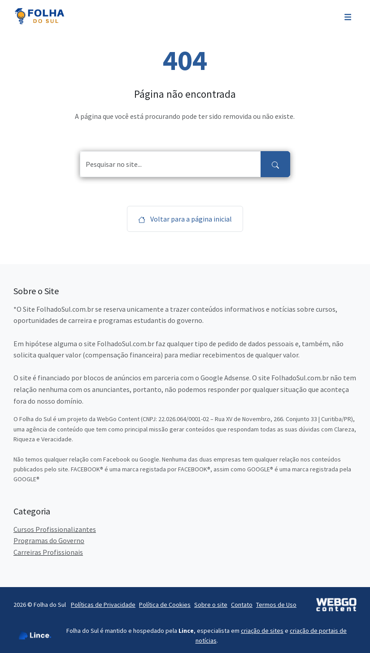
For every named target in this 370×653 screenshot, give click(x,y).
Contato (241, 605)
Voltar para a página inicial (185, 218)
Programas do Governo (48, 540)
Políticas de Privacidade (103, 605)
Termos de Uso (276, 605)
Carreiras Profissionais (48, 552)
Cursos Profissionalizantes (54, 529)
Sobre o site (210, 605)
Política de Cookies (165, 605)
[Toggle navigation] (348, 16)
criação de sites (262, 631)
